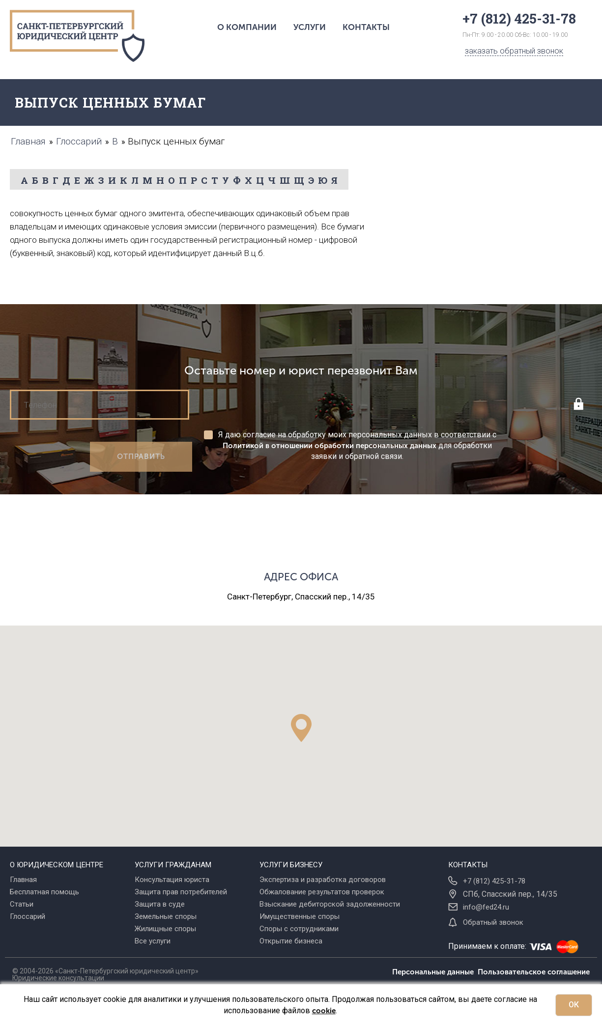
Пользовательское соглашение (534, 972)
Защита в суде (160, 904)
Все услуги (153, 941)
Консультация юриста (172, 879)
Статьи (21, 904)
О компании (247, 27)
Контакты (366, 27)
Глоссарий (27, 916)
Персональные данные (435, 972)
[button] (301, 728)
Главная (23, 879)
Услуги (309, 27)
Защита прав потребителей (181, 891)
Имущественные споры (299, 916)
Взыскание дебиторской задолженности (329, 904)
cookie (324, 1010)
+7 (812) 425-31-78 (494, 881)
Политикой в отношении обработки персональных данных (329, 445)
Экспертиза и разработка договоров (322, 879)
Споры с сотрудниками (299, 928)
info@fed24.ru (486, 907)
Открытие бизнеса (290, 941)
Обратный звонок (493, 922)
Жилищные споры (165, 928)
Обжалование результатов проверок (321, 891)
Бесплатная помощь (44, 891)
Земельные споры (166, 916)
